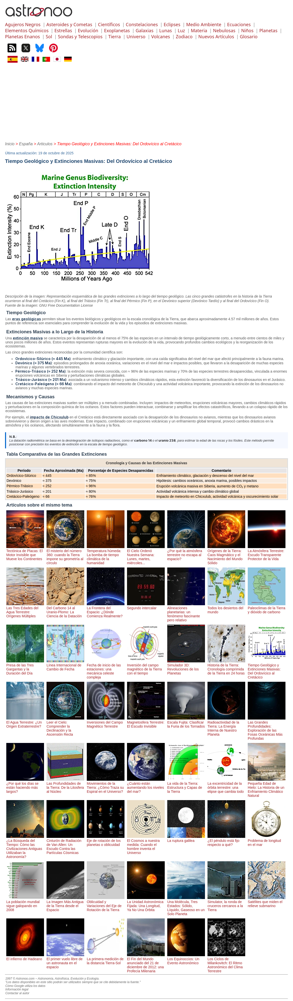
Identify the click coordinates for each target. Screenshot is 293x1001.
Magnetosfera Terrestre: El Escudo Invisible (146, 722)
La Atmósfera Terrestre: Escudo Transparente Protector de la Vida (266, 553)
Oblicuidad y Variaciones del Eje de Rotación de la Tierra (105, 904)
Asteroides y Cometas (69, 24)
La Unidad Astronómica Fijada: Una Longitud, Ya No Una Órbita (146, 904)
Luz (181, 30)
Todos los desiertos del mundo (226, 608)
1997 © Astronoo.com (19, 978)
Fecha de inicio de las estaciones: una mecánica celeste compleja (105, 669)
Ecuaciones (239, 24)
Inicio (9, 144)
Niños (247, 30)
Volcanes (160, 36)
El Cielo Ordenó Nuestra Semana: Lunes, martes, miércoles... (146, 555)
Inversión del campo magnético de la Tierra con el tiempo (146, 667)
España (26, 144)
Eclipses (172, 24)
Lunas (165, 30)
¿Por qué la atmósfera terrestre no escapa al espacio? (186, 553)
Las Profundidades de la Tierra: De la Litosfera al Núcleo (65, 785)
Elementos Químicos (27, 30)
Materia (199, 30)
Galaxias (144, 30)
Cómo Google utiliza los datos (25, 986)
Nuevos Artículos (216, 36)
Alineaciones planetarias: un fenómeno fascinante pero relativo (186, 612)
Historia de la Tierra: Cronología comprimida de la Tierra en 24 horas (226, 667)
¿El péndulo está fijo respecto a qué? (226, 841)
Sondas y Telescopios (80, 36)
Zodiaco (184, 36)
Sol (49, 36)
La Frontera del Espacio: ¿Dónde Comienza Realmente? (105, 610)
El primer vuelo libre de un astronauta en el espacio (65, 961)
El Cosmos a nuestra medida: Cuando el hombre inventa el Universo (146, 845)
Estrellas (63, 30)
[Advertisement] (146, 101)
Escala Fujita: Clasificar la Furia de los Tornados (186, 722)
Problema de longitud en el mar (266, 841)
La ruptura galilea (186, 839)
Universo (136, 36)
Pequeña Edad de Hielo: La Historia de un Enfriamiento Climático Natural (266, 787)
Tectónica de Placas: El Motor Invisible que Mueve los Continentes (25, 553)
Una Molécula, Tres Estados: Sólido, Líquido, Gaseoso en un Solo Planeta (186, 906)
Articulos (45, 144)
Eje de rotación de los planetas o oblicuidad (105, 841)
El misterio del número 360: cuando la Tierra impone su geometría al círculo (65, 555)
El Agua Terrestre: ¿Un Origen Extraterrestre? (25, 722)
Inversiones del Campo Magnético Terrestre (105, 722)
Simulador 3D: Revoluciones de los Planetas (186, 667)
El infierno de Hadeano (25, 957)
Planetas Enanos (22, 36)
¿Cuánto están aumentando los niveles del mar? (146, 785)
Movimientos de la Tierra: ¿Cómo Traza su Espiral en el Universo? (105, 785)
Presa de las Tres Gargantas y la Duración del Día (25, 667)
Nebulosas (224, 30)
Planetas (268, 30)
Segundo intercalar (146, 606)
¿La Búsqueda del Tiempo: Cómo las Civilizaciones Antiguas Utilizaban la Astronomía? (25, 847)
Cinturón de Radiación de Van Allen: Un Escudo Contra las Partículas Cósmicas (65, 845)
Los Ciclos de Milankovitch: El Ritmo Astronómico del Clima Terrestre (226, 963)
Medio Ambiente (203, 24)
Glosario (249, 36)
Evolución (88, 30)
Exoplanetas (117, 30)
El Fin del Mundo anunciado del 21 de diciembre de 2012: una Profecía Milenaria (146, 963)
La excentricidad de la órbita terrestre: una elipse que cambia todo (226, 785)
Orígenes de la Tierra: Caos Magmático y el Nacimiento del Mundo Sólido (226, 555)
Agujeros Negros (22, 24)
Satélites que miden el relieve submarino (266, 902)
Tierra (114, 36)
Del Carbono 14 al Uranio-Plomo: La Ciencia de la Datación (65, 610)
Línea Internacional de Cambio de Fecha (65, 665)
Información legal (16, 989)
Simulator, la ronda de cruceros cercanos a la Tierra (226, 904)
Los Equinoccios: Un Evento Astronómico (186, 959)
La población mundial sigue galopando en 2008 (25, 904)
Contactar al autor (17, 993)
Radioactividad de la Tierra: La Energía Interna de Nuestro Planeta (226, 726)
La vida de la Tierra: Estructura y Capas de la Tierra (186, 785)
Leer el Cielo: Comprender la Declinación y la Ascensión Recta (65, 726)
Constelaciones (142, 24)
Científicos (109, 24)
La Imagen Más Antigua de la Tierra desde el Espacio (65, 904)
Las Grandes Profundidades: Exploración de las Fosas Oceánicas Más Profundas (266, 728)
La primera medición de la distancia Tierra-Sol (105, 959)
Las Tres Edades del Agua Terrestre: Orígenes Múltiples (25, 610)
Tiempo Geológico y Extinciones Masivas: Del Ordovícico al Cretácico (266, 669)
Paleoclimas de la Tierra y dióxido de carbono (266, 608)
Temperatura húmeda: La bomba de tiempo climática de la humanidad (105, 555)
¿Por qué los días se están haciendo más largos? (25, 785)
